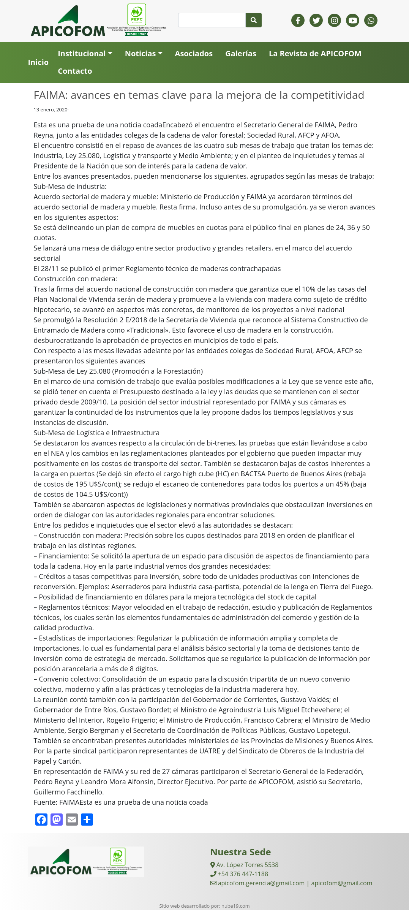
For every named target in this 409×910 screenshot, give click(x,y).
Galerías (240, 53)
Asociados (194, 53)
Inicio (38, 62)
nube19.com (235, 905)
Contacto (75, 71)
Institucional (82, 53)
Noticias (140, 53)
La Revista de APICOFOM (315, 53)
